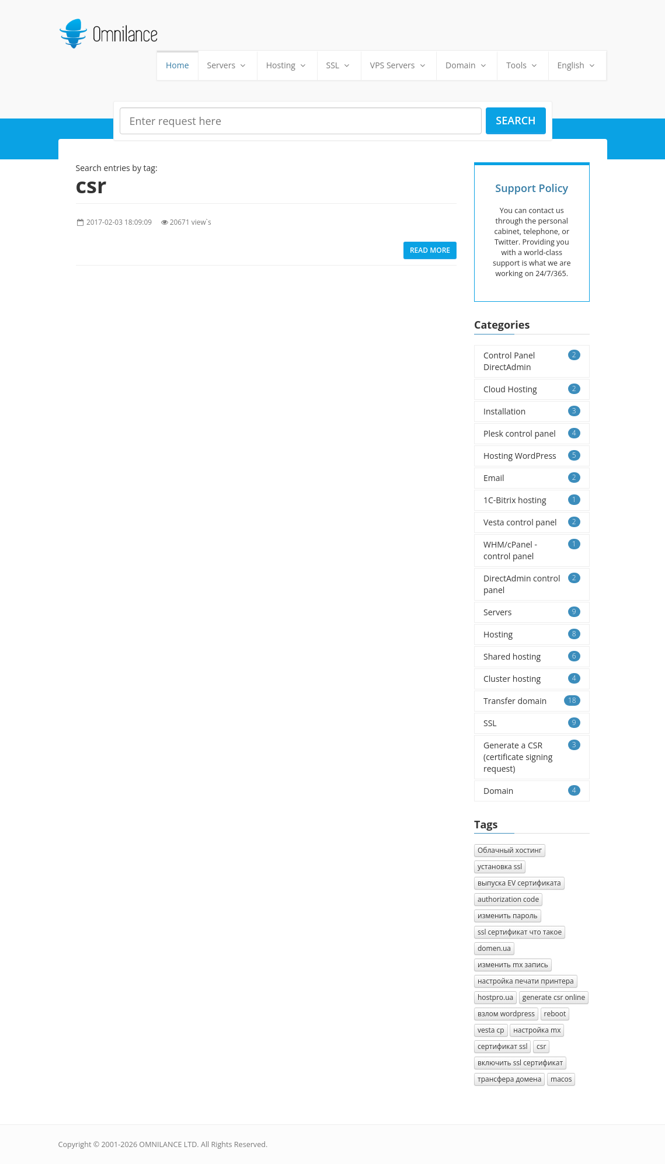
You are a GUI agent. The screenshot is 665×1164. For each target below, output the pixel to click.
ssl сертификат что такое (520, 932)
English (577, 65)
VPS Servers (398, 65)
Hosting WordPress (531, 455)
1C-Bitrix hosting (531, 500)
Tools (522, 65)
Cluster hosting (531, 678)
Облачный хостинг (510, 850)
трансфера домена (509, 1079)
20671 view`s (190, 221)
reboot (555, 1014)
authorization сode (508, 899)
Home (177, 65)
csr (541, 1046)
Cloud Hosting (531, 389)
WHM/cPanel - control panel (531, 550)
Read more (430, 250)
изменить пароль (508, 916)
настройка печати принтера (526, 981)
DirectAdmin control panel (531, 584)
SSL (339, 65)
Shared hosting (531, 656)
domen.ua (494, 948)
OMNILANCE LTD (168, 1144)
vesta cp (491, 1030)
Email (531, 477)
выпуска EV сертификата (519, 883)
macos (561, 1079)
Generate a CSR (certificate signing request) (531, 757)
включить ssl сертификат (520, 1063)
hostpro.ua (495, 997)
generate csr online (554, 997)
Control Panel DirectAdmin (531, 361)
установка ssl (500, 867)
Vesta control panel (531, 522)
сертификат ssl (502, 1046)
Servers (227, 65)
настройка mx (536, 1030)
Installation (531, 411)
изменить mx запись (513, 965)
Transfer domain (531, 700)
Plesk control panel (531, 433)
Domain (466, 65)
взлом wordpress (506, 1014)
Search (515, 120)
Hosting (287, 65)
